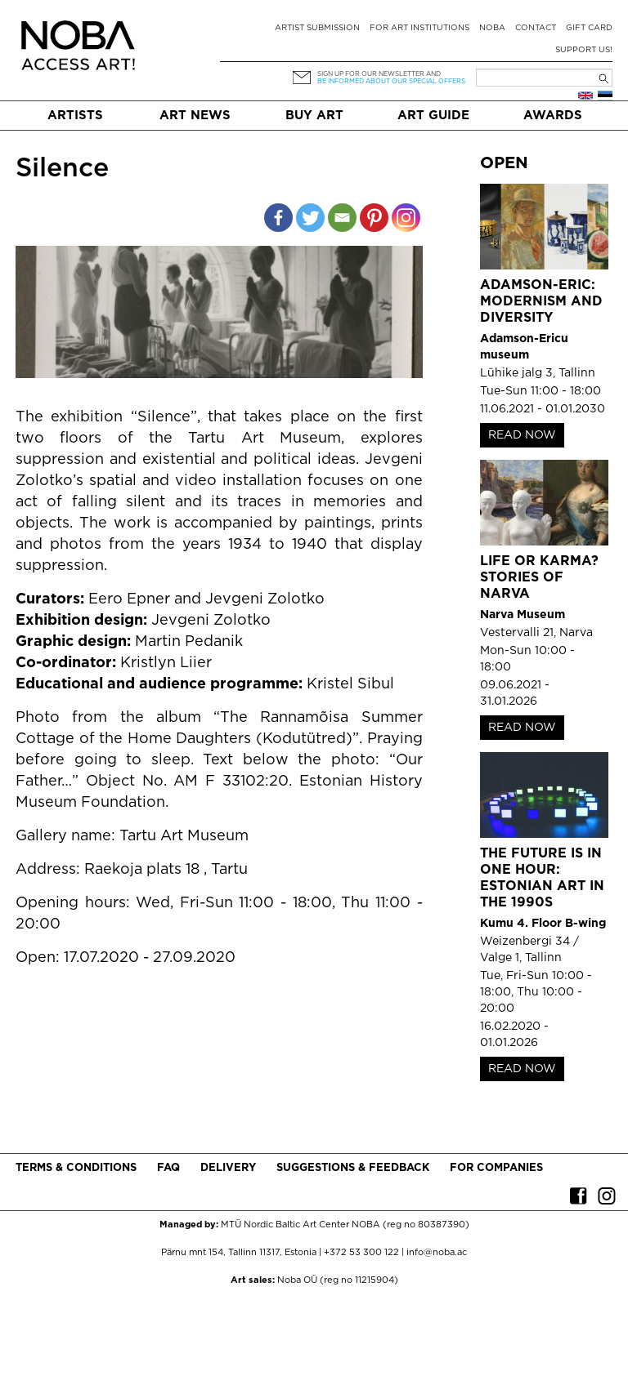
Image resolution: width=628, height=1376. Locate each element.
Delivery (228, 1168)
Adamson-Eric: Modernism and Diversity (541, 301)
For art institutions (419, 28)
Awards (552, 115)
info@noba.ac (436, 1253)
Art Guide (433, 115)
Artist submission (317, 28)
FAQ (168, 1168)
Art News (195, 115)
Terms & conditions (76, 1168)
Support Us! (583, 50)
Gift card (589, 28)
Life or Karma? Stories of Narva (539, 577)
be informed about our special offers (391, 81)
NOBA (492, 28)
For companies (496, 1168)
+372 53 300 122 (361, 1253)
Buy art (314, 115)
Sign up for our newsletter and (379, 74)
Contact (535, 28)
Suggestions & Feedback (352, 1168)
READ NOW (522, 435)
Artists (75, 115)
